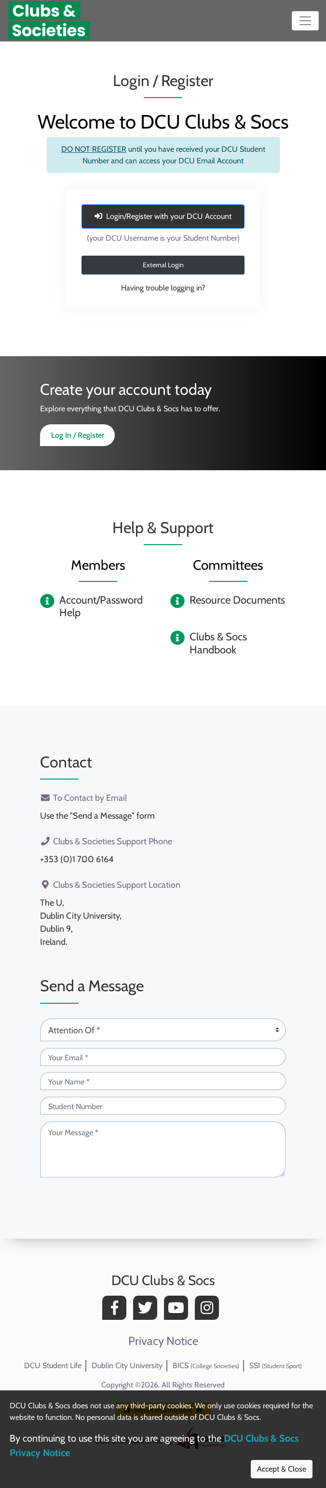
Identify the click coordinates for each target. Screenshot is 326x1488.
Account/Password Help (101, 606)
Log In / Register (77, 435)
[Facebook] (116, 1310)
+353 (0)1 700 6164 (76, 859)
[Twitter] (147, 1310)
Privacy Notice (163, 1341)
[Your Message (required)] (163, 1149)
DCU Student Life (53, 1365)
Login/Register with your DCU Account (163, 216)
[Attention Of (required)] (163, 1029)
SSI (275, 1365)
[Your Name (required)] (163, 1081)
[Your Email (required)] (163, 1057)
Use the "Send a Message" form (97, 815)
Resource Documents (237, 600)
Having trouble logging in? (163, 287)
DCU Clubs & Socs (163, 1280)
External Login (163, 264)
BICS (206, 1365)
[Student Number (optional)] (163, 1106)
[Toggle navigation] (305, 20)
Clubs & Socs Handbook (218, 643)
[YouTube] (178, 1310)
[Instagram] (209, 1310)
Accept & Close (281, 1469)
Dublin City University (127, 1365)
